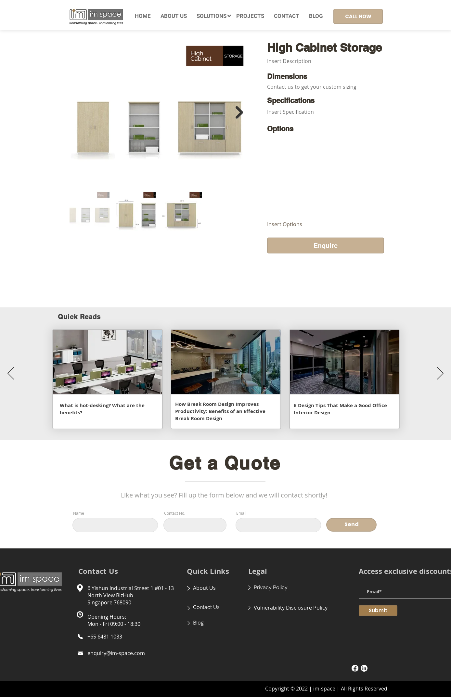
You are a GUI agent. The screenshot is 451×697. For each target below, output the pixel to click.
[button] (211, 16)
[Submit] (378, 610)
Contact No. (174, 513)
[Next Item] (239, 112)
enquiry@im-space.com (116, 653)
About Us (204, 587)
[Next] (440, 374)
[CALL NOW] (358, 16)
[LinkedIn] (364, 668)
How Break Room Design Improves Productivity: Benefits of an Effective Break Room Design (220, 411)
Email (241, 513)
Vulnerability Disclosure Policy (291, 607)
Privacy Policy (271, 587)
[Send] (351, 525)
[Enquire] (325, 245)
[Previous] (10, 374)
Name (78, 513)
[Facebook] (355, 668)
